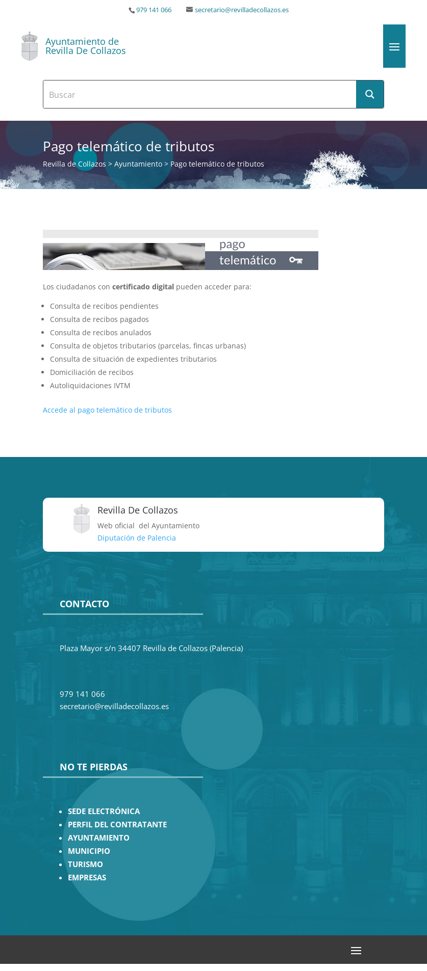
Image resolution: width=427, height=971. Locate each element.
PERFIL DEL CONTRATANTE (117, 824)
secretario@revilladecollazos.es (242, 10)
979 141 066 (153, 10)
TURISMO (85, 864)
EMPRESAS (87, 877)
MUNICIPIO (89, 851)
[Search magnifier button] (370, 94)
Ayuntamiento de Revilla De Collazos (85, 46)
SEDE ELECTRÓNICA (104, 811)
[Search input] (200, 94)
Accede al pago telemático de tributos (107, 410)
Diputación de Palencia (136, 538)
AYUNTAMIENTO (99, 837)
